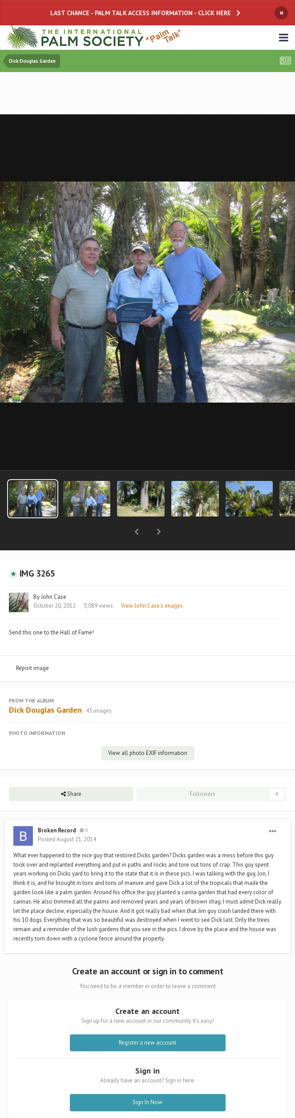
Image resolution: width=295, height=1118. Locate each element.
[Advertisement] (147, 94)
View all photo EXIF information (147, 730)
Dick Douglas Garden (45, 687)
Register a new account (147, 1019)
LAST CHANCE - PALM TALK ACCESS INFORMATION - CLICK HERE (140, 13)
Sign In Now (147, 1079)
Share (71, 771)
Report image (32, 645)
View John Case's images (152, 582)
